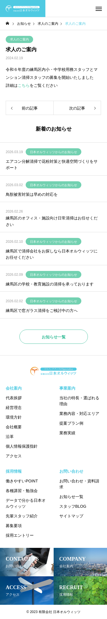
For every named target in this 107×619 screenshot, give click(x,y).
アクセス (14, 456)
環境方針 (14, 417)
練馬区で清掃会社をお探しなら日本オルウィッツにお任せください (52, 254)
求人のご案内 (19, 39)
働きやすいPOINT (22, 481)
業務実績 (67, 433)
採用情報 (14, 471)
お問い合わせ (71, 471)
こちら (24, 85)
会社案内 (14, 388)
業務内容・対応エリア (79, 413)
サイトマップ (71, 516)
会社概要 (14, 427)
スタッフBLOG (72, 506)
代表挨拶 (14, 398)
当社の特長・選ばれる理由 (79, 401)
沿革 (10, 436)
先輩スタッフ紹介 (22, 516)
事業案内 (67, 388)
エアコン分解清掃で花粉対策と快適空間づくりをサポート (52, 164)
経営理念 (14, 407)
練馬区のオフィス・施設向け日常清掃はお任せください (52, 221)
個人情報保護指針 (22, 446)
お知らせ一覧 (71, 496)
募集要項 (14, 525)
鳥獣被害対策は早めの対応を (32, 194)
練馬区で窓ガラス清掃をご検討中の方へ (42, 310)
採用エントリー (20, 535)
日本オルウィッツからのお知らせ (53, 152)
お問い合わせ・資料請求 (79, 484)
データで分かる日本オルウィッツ (26, 503)
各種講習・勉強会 (22, 490)
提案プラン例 (71, 423)
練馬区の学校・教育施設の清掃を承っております (50, 284)
